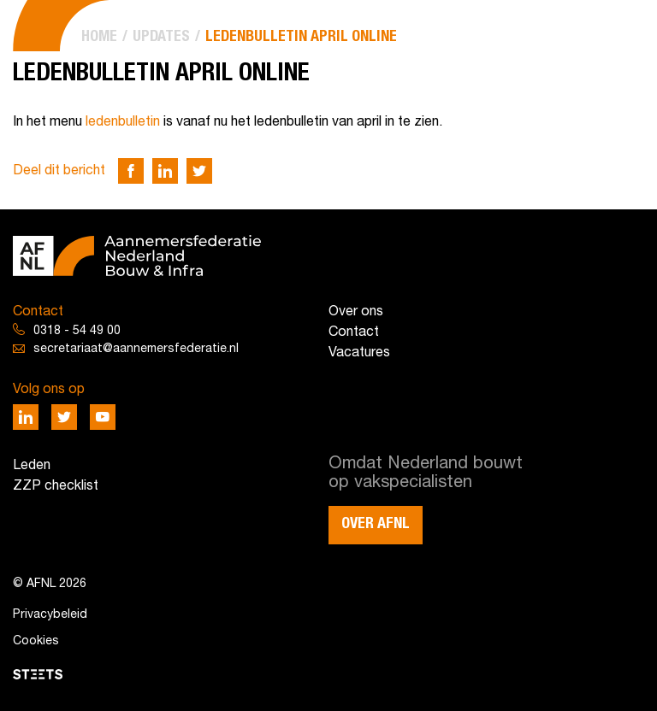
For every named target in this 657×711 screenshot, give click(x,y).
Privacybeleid (50, 614)
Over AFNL (375, 524)
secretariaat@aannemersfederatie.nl (136, 349)
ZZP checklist (55, 486)
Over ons (355, 312)
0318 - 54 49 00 (77, 331)
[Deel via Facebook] (131, 171)
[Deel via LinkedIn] (165, 171)
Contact (353, 332)
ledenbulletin (123, 122)
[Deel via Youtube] (102, 417)
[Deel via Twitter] (199, 171)
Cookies (36, 641)
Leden (31, 466)
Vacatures (359, 353)
